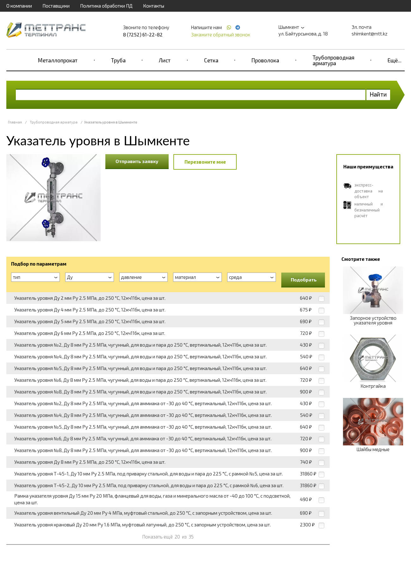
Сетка (211, 60)
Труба (118, 60)
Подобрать (304, 279)
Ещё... (395, 60)
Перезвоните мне (205, 162)
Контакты (153, 6)
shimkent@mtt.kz (370, 33)
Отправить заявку (137, 161)
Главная (15, 122)
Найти (378, 94)
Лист (165, 60)
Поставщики (56, 6)
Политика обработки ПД (106, 6)
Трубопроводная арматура (333, 60)
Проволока (265, 60)
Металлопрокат (58, 60)
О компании (19, 6)
